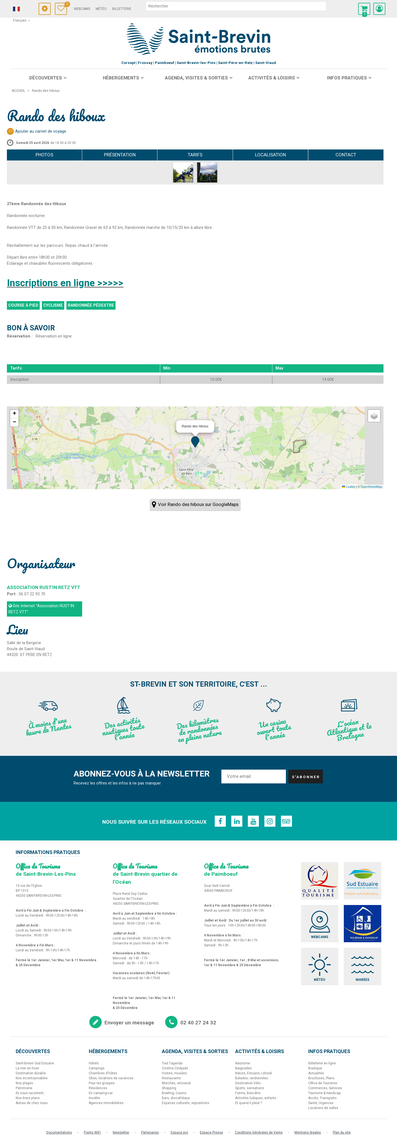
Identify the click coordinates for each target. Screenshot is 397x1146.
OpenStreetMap (371, 486)
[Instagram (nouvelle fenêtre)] (269, 821)
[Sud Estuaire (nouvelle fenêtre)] (362, 880)
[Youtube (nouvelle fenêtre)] (253, 821)
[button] (364, 8)
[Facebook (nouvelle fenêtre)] (220, 821)
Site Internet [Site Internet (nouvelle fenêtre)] (41, 609)
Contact (346, 154)
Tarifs (195, 154)
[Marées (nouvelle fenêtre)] (362, 966)
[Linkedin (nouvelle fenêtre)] (236, 821)
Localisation (270, 154)
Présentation (120, 154)
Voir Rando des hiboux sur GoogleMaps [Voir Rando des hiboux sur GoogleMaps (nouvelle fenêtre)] (198, 504)
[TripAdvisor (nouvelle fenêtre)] (286, 821)
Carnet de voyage (66, 5)
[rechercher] (236, 6)
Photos (44, 154)
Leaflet (348, 486)
